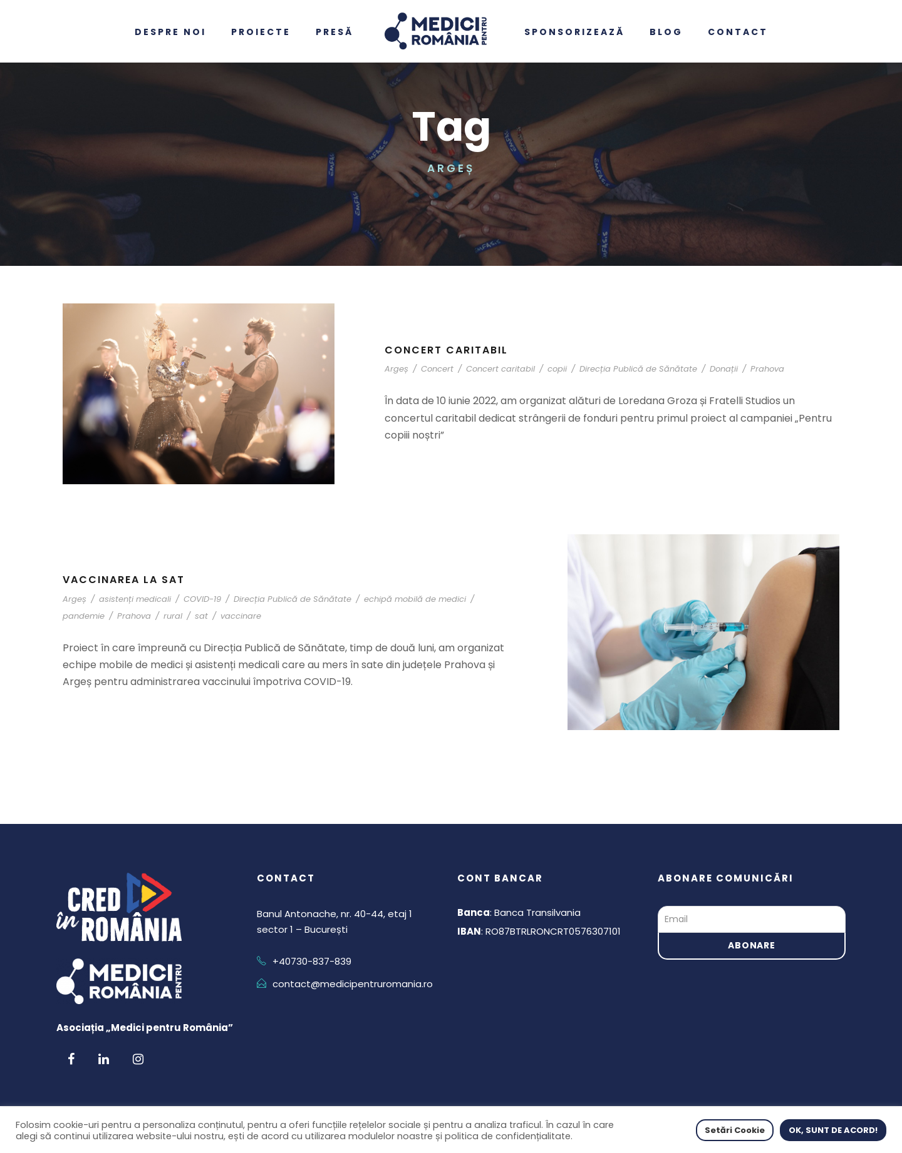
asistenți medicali (135, 599)
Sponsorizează (574, 32)
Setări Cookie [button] (735, 1130)
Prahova (767, 369)
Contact (738, 32)
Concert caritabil (446, 350)
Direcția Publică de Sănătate (638, 369)
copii (557, 369)
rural (172, 616)
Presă (334, 32)
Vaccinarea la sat (124, 579)
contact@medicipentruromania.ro (352, 983)
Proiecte (261, 32)
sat (201, 616)
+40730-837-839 (311, 961)
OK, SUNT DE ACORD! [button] (833, 1130)
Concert (437, 369)
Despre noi (170, 32)
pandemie (84, 616)
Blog (666, 32)
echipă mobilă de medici (415, 599)
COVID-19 (202, 599)
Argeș (396, 369)
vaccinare (240, 616)
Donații (724, 369)
